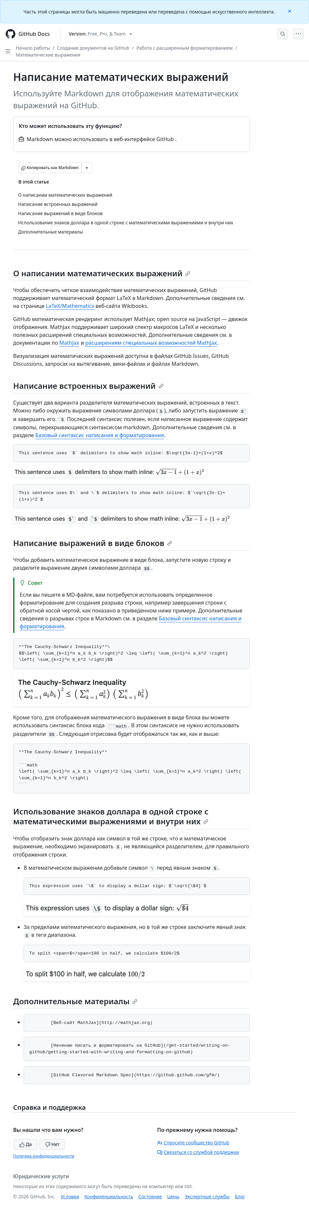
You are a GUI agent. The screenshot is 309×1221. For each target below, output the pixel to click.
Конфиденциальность (108, 1196)
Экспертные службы (207, 1196)
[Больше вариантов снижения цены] (86, 167)
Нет (52, 1144)
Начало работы (33, 48)
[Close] (290, 10)
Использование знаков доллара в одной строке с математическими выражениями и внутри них (110, 816)
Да (25, 1144)
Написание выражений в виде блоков (92, 542)
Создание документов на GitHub (93, 48)
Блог (240, 1196)
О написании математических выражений (101, 273)
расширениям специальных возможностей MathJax (151, 342)
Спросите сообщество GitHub (193, 1142)
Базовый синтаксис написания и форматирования (99, 435)
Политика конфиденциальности (43, 1156)
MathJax (69, 342)
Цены (173, 1196)
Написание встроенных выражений (88, 385)
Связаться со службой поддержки (198, 1152)
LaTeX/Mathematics (70, 306)
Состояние (150, 1196)
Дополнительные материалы (75, 1001)
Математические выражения (48, 55)
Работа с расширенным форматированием (184, 48)
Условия (70, 1196)
